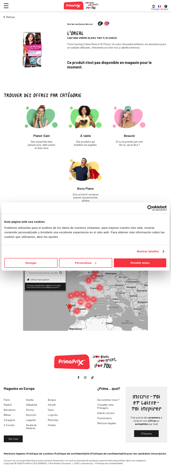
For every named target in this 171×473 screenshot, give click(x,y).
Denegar (31, 262)
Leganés (31, 420)
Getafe (52, 404)
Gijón (51, 409)
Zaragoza (9, 420)
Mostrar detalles (148, 251)
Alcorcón (31, 414)
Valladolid (31, 404)
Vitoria (30, 409)
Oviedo (52, 425)
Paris (7, 399)
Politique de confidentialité (72, 453)
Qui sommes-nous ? (108, 399)
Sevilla (29, 399)
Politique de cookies (40, 453)
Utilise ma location (38, 279)
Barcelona (9, 409)
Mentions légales (106, 423)
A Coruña (9, 425)
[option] (153, 5)
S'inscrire (146, 433)
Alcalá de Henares (31, 426)
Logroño (53, 414)
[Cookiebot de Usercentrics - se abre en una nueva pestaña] (150, 208)
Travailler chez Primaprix (105, 406)
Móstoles (53, 420)
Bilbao (7, 414)
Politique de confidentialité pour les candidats (120, 453)
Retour (10, 17)
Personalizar (85, 262)
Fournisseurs (104, 418)
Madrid (8, 404)
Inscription (159, 453)
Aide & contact (106, 413)
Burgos (52, 399)
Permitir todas (140, 262)
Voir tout (13, 438)
